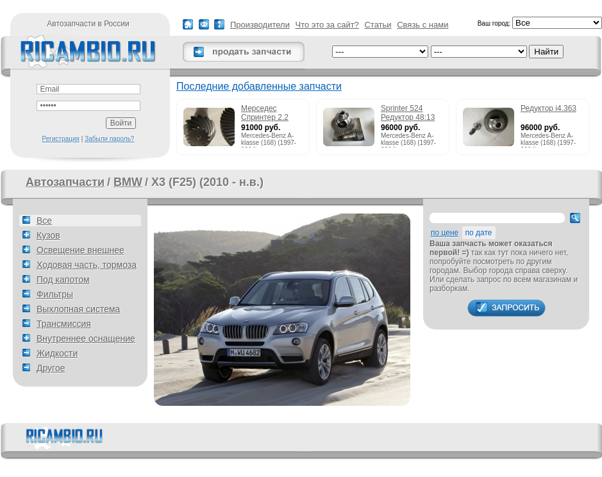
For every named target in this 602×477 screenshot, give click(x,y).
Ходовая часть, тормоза (87, 265)
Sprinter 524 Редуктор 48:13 (408, 113)
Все (44, 220)
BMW (127, 182)
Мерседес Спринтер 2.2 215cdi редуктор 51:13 (269, 113)
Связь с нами (422, 24)
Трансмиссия (64, 324)
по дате (478, 232)
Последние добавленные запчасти (259, 86)
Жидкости (57, 353)
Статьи (377, 24)
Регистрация (60, 138)
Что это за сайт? (327, 24)
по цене (444, 232)
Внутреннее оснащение (86, 338)
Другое (51, 368)
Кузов (48, 235)
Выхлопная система (78, 309)
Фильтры (55, 294)
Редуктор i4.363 (548, 108)
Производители (260, 24)
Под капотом (63, 279)
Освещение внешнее (80, 250)
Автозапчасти (65, 182)
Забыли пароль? (109, 138)
